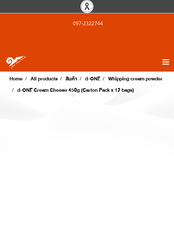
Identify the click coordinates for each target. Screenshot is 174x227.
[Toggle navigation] (166, 62)
